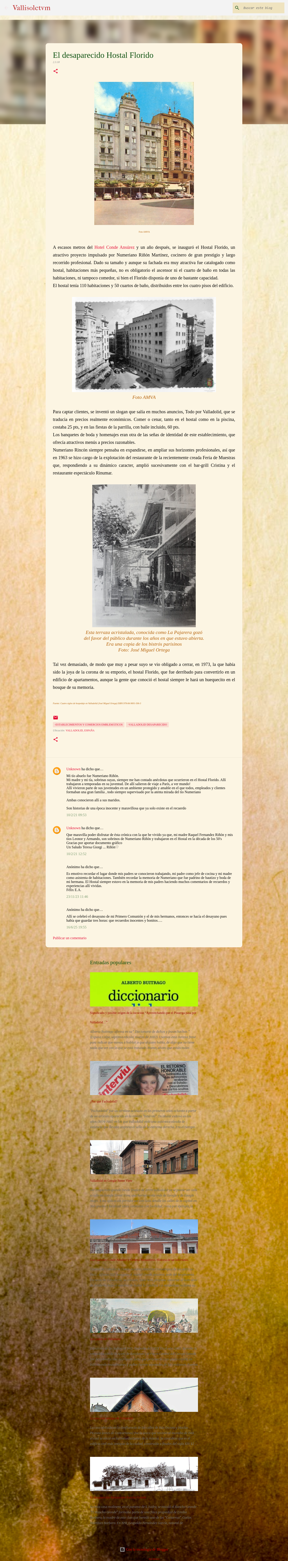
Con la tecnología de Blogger (144, 1549)
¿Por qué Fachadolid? (103, 1101)
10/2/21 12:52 (76, 854)
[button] (55, 71)
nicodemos (154, 1558)
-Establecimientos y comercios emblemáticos (89, 724)
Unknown (73, 769)
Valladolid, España (80, 730)
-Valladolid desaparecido (147, 724)
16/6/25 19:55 (76, 927)
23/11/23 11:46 (77, 896)
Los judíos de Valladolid (105, 1339)
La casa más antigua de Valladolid (111, 1418)
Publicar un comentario (69, 938)
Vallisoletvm (31, 8)
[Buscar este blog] (260, 7)
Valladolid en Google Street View (111, 1180)
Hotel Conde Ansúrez (114, 247)
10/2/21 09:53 (76, 815)
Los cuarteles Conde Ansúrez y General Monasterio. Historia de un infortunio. (139, 1260)
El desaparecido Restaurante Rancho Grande (118, 1497)
